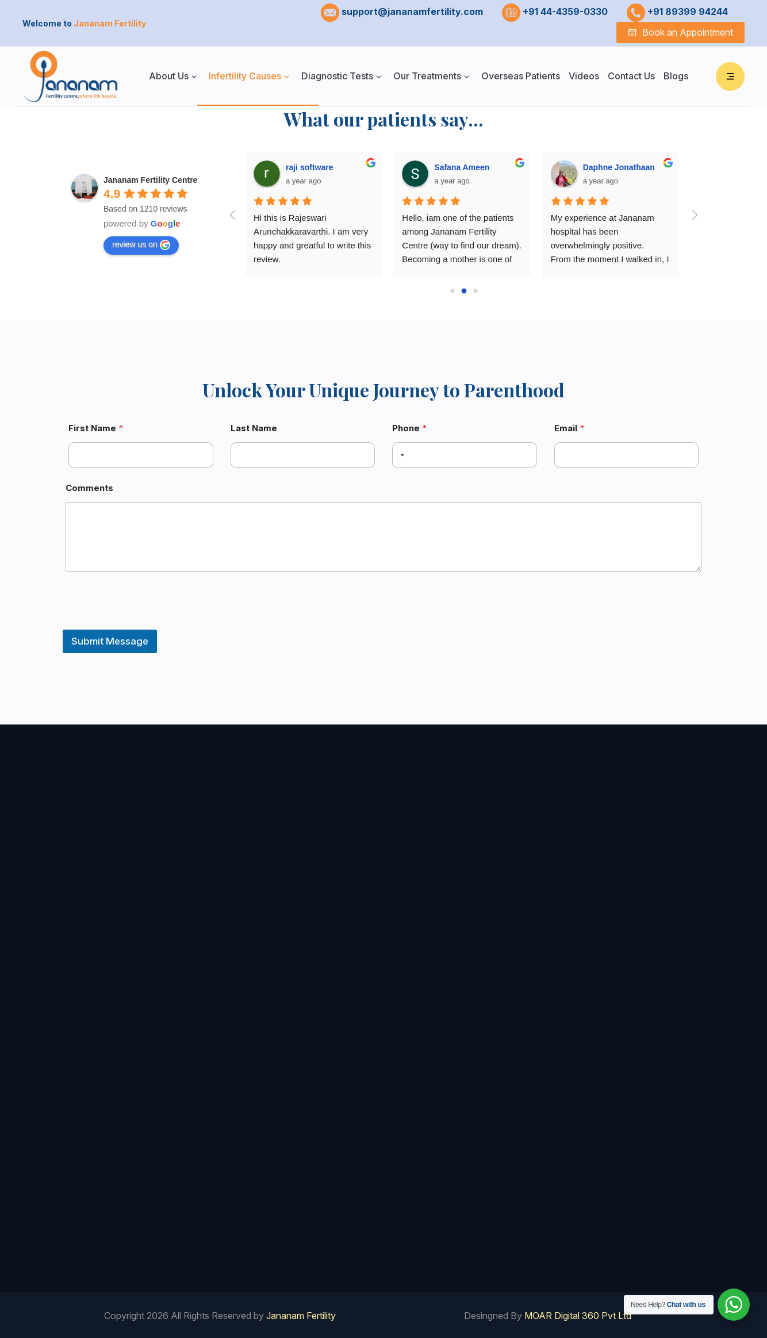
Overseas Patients (520, 76)
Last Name (254, 428)
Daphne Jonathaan (619, 167)
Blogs (676, 76)
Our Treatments (427, 76)
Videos (584, 76)
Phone (409, 428)
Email (569, 428)
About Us (169, 76)
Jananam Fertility (301, 1313)
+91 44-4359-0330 (565, 11)
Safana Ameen (461, 167)
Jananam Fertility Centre (150, 180)
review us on (141, 245)
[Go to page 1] (463, 291)
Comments (89, 487)
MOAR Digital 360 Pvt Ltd (576, 1313)
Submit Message (109, 641)
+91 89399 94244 (687, 11)
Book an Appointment (680, 32)
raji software (309, 167)
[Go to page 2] (475, 291)
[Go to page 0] (452, 291)
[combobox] (400, 455)
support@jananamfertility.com (412, 11)
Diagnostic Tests (337, 76)
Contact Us (631, 76)
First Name (95, 428)
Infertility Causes (245, 76)
